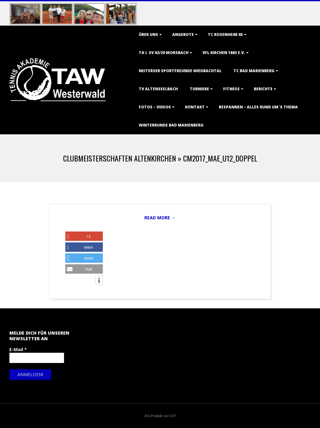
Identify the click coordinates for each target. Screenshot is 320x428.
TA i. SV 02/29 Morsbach (163, 52)
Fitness (231, 89)
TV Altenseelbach (158, 89)
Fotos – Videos (155, 107)
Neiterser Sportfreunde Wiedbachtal (180, 70)
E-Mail (18, 349)
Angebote (183, 34)
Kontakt (195, 107)
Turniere (199, 89)
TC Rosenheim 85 (225, 34)
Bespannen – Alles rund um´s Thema (258, 107)
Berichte (263, 89)
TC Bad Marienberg (253, 70)
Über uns (148, 34)
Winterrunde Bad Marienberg (171, 125)
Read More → (160, 218)
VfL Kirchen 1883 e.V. (223, 52)
